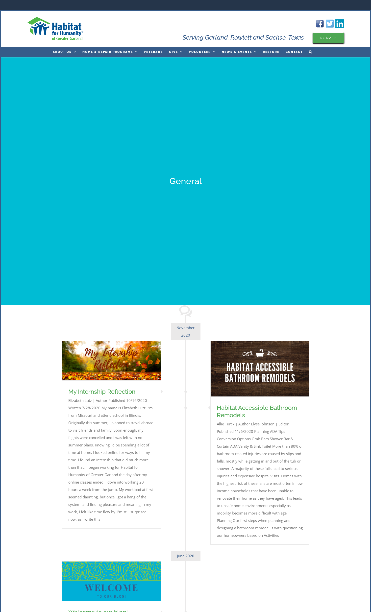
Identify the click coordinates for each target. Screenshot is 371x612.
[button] (310, 52)
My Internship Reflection (101, 391)
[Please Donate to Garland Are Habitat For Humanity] (328, 37)
